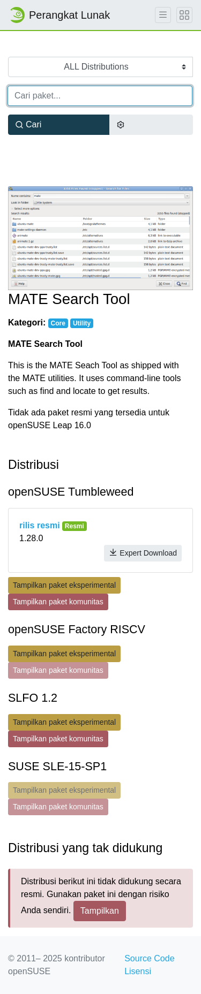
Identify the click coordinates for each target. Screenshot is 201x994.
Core (57, 323)
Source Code (149, 958)
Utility (82, 323)
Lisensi (137, 971)
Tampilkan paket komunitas (58, 601)
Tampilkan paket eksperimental (64, 585)
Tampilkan (99, 910)
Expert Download (143, 552)
